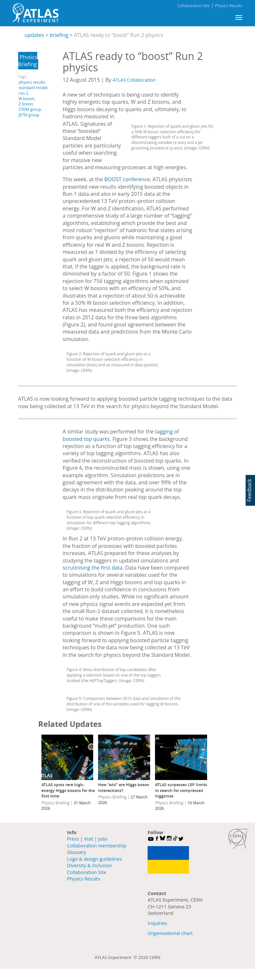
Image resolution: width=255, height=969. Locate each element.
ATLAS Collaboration (134, 80)
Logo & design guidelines (94, 859)
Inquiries (157, 923)
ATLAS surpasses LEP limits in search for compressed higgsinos (181, 790)
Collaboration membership (96, 845)
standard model (33, 87)
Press (73, 838)
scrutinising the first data (93, 567)
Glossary (76, 852)
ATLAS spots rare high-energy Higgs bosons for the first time (68, 790)
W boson (27, 98)
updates (34, 35)
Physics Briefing (27, 60)
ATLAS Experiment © (117, 957)
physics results (32, 82)
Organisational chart (170, 933)
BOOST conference (127, 179)
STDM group (30, 109)
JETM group (29, 115)
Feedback (249, 490)
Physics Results (228, 5)
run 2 (23, 93)
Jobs (103, 838)
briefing (59, 35)
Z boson (26, 104)
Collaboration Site (193, 5)
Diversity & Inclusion (89, 865)
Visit (88, 838)
